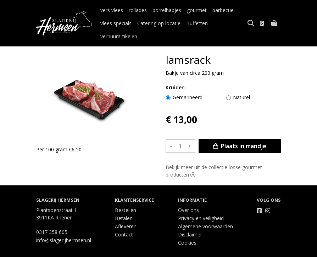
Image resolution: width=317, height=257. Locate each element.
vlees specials (116, 23)
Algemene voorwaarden (205, 213)
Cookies (187, 229)
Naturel (241, 84)
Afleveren (126, 213)
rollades (138, 10)
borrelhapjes (166, 10)
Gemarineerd (187, 84)
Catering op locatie (158, 23)
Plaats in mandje (239, 133)
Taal (41, 250)
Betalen (124, 205)
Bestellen (125, 197)
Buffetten (197, 23)
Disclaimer (190, 221)
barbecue (223, 10)
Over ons (188, 197)
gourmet (197, 10)
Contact (124, 221)
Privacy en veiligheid (201, 205)
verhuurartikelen (231, 23)
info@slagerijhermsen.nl (63, 227)
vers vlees (111, 10)
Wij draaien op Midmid (253, 250)
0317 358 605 (51, 219)
